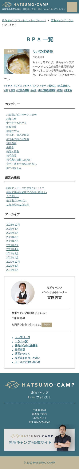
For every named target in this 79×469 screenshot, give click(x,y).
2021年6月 (12, 245)
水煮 (34, 90)
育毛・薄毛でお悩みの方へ (21, 163)
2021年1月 (12, 257)
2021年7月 (12, 241)
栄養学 (10, 51)
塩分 (13, 90)
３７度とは (12, 196)
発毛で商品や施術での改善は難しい (26, 192)
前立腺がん (64, 85)
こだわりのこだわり (17, 204)
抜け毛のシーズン (16, 200)
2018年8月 (12, 269)
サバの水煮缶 (43, 51)
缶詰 (60, 90)
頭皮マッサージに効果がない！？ (25, 188)
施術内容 (11, 143)
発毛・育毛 (12, 151)
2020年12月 (13, 261)
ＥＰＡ (28, 85)
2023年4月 (12, 228)
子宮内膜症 (23, 90)
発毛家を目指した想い (19, 159)
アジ (36, 85)
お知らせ (11, 118)
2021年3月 (12, 253)
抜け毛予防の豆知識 (17, 139)
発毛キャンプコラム (62, 20)
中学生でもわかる (16, 122)
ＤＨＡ (18, 85)
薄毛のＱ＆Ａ (13, 167)
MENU (72, 7)
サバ (44, 85)
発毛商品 (11, 155)
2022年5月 (12, 232)
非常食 (68, 90)
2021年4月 (12, 249)
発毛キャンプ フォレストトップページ (24, 20)
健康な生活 (12, 131)
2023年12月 (13, 224)
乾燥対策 (11, 126)
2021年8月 (12, 237)
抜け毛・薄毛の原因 (17, 135)
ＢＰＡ (8, 85)
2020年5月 (12, 265)
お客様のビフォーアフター (21, 114)
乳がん (52, 85)
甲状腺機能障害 (47, 90)
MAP (47, 324)
